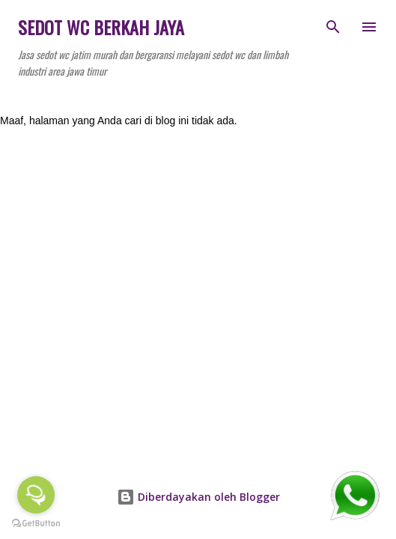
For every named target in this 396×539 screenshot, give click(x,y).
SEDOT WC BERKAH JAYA (101, 26)
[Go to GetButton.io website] (36, 524)
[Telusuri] (333, 27)
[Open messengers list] (36, 495)
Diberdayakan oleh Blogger (198, 497)
